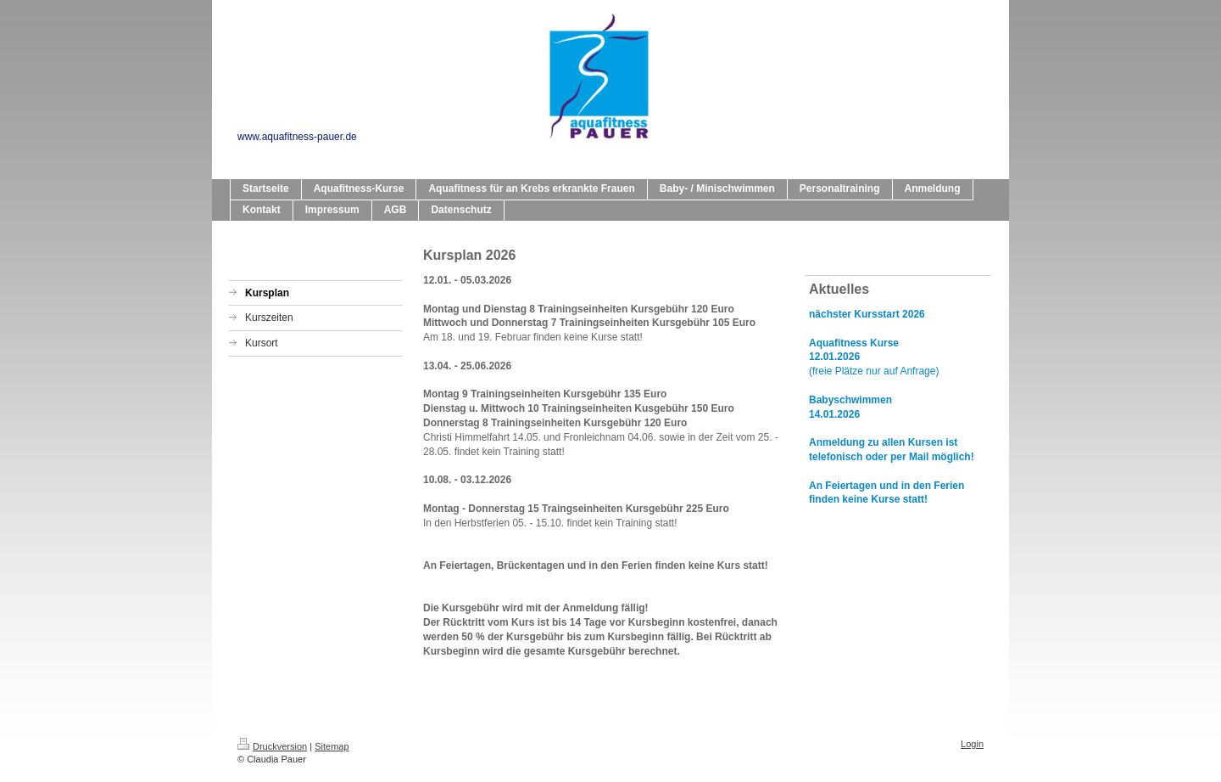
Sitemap (331, 746)
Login (972, 744)
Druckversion (272, 746)
